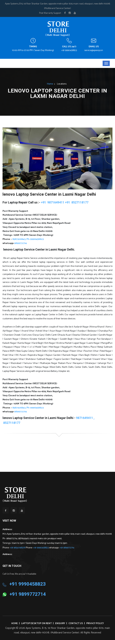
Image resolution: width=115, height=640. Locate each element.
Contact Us (76, 623)
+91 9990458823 (69, 50)
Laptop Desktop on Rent (36, 623)
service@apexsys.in (93, 50)
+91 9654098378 (18, 548)
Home (50, 84)
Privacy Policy (95, 623)
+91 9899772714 (67, 548)
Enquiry (60, 623)
